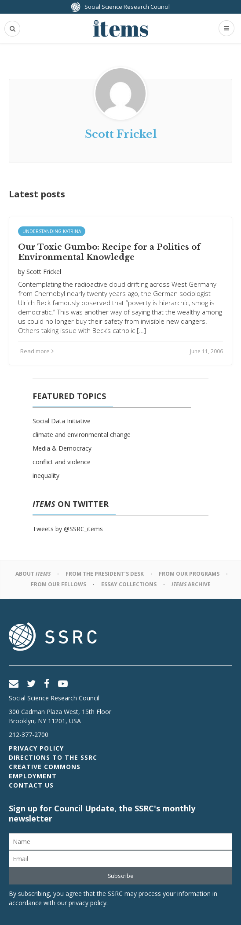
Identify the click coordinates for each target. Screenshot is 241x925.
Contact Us (31, 785)
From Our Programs (189, 573)
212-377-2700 (28, 734)
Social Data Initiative (62, 421)
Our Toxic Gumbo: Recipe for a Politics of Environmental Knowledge (109, 252)
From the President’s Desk (105, 573)
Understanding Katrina (51, 231)
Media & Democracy (62, 448)
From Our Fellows (58, 584)
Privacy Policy (36, 748)
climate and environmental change (82, 434)
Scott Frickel (43, 271)
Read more (37, 351)
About (33, 573)
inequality (46, 475)
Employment (33, 776)
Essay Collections (129, 584)
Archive (191, 584)
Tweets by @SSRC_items (68, 529)
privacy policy (87, 903)
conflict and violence (62, 462)
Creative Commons (44, 766)
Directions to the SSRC (53, 757)
